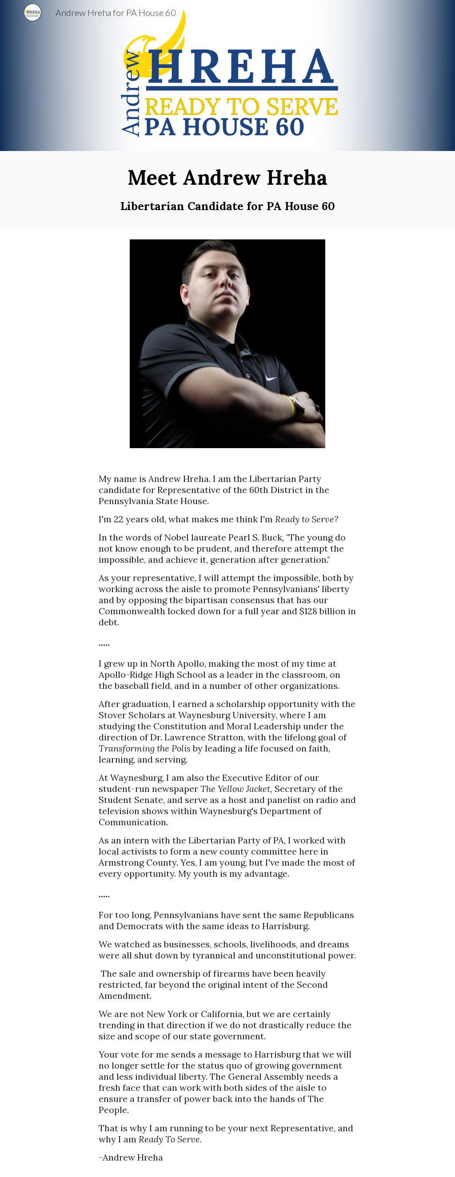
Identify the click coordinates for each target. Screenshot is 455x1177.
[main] (228, 190)
